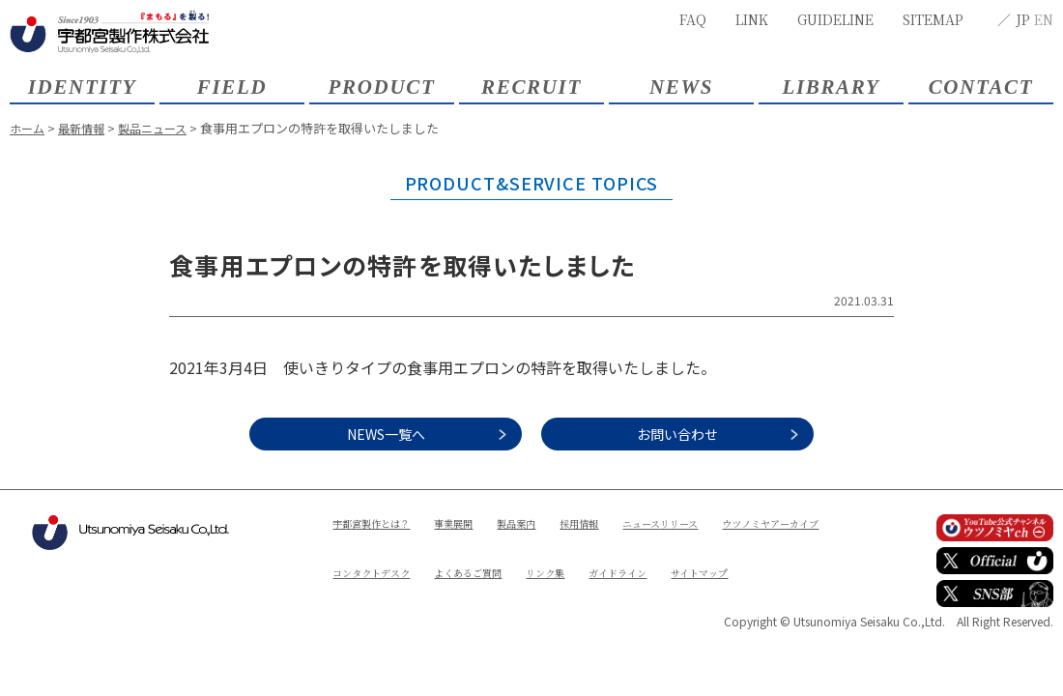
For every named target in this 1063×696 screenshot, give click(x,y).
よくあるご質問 (630, 555)
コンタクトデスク (519, 555)
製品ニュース (162, 128)
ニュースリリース (706, 522)
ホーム (28, 128)
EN (1043, 19)
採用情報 (613, 522)
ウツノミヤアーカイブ (390, 555)
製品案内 (543, 522)
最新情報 (86, 128)
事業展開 (472, 522)
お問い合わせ (695, 434)
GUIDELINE (835, 19)
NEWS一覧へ (368, 434)
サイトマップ (460, 588)
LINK (751, 19)
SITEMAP (933, 19)
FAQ (692, 19)
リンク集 (718, 555)
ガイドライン (367, 588)
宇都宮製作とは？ (378, 522)
